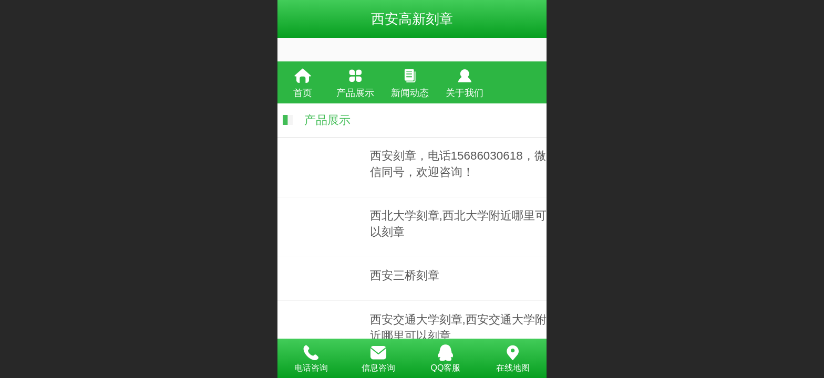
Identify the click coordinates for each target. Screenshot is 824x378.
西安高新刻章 (412, 19)
